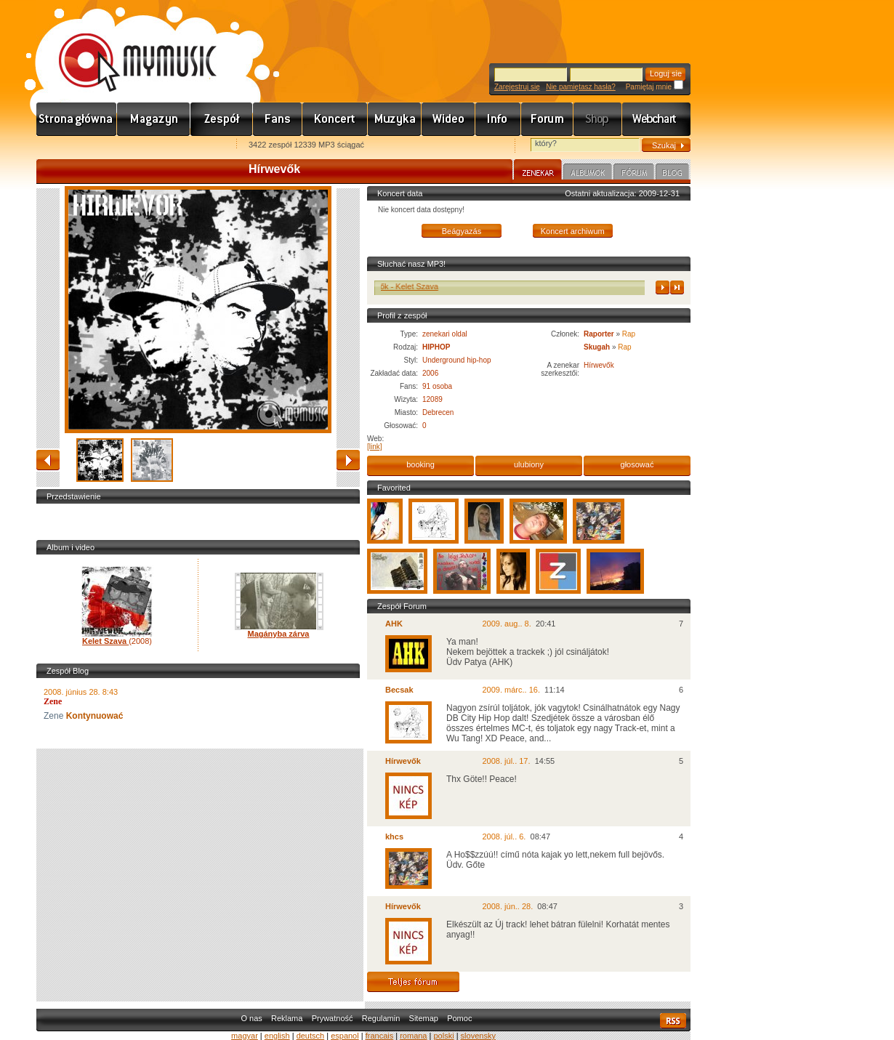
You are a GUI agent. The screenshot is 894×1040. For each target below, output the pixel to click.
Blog (672, 174)
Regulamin (381, 1018)
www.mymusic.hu (125, 47)
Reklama (286, 1018)
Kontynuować (93, 716)
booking (420, 464)
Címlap (76, 119)
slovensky (478, 1035)
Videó (448, 119)
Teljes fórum (413, 982)
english (277, 1035)
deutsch (311, 1035)
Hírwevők (599, 365)
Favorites (66, 145)
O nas (251, 1018)
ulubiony (529, 464)
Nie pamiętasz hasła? (581, 87)
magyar (244, 1035)
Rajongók (277, 119)
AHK (394, 623)
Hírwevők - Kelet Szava (404, 286)
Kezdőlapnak (128, 145)
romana (413, 1035)
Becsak (399, 689)
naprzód (348, 460)
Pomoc (459, 1018)
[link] (374, 447)
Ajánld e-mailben (190, 145)
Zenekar (538, 171)
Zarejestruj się (517, 87)
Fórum (547, 119)
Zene (395, 119)
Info (498, 119)
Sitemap (423, 1018)
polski (443, 1035)
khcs (394, 836)
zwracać (48, 460)
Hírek (153, 119)
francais (380, 1035)
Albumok (587, 174)
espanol (345, 1035)
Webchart (656, 119)
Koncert (335, 119)
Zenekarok (221, 119)
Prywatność (332, 1018)
